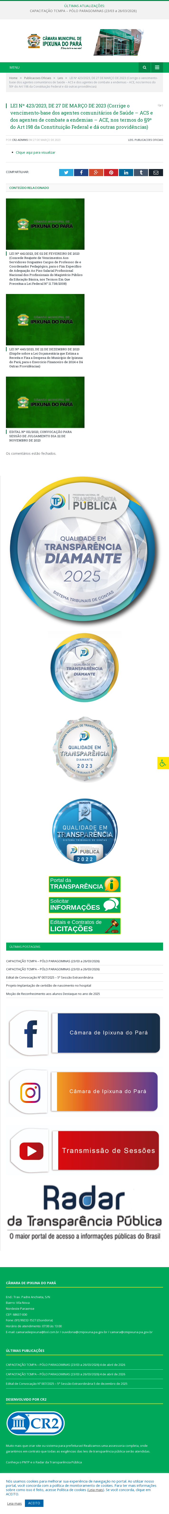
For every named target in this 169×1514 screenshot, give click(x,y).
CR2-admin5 (20, 148)
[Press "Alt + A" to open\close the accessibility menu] (163, 763)
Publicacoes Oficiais (149, 148)
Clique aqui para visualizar (35, 161)
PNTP (26, 1471)
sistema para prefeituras (64, 1454)
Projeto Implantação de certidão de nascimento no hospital (48, 994)
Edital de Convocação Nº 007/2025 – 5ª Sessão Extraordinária (49, 986)
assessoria (116, 1454)
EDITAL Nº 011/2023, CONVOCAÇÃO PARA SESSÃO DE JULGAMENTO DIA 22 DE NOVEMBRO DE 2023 (40, 444)
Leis (130, 148)
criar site (35, 1454)
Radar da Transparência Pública (59, 1471)
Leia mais (95, 1489)
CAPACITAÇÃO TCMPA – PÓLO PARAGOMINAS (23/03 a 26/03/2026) (83, 11)
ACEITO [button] (34, 1503)
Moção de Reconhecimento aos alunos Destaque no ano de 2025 (53, 1002)
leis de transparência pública (104, 1460)
